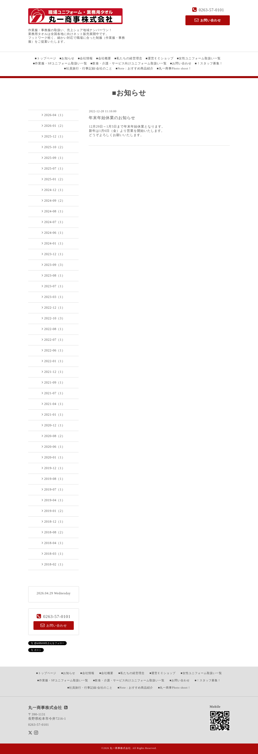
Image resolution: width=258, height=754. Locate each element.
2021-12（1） (53, 371)
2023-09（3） (53, 264)
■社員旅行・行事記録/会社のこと (88, 68)
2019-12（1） (53, 468)
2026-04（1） (53, 115)
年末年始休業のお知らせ (112, 117)
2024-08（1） (53, 211)
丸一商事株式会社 (120, 748)
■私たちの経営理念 (128, 58)
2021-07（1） (53, 393)
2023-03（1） (53, 297)
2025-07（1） (53, 168)
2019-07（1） (53, 489)
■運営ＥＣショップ (160, 58)
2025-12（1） (53, 136)
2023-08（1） (53, 275)
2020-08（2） (53, 436)
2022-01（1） (53, 361)
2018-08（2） (53, 532)
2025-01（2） (53, 179)
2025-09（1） (53, 157)
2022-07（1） (53, 339)
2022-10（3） (53, 318)
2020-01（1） (53, 457)
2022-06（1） (53, 350)
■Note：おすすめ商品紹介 (134, 68)
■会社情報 (85, 58)
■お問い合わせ (180, 63)
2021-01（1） (53, 414)
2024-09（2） (53, 200)
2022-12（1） (53, 307)
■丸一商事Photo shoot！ (174, 68)
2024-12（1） (53, 190)
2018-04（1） (53, 543)
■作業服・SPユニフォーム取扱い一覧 (60, 63)
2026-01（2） (53, 125)
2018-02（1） (53, 564)
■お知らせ (66, 58)
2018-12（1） (53, 521)
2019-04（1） (53, 500)
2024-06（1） (53, 232)
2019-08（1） (53, 478)
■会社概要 (103, 58)
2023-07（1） (53, 286)
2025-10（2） (53, 147)
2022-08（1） (53, 329)
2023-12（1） (53, 254)
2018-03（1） (53, 553)
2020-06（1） (53, 446)
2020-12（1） (53, 425)
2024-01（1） (53, 243)
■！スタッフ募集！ (209, 63)
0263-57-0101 (211, 10)
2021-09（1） (53, 382)
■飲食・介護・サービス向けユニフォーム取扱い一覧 (129, 63)
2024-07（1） (53, 222)
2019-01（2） (53, 511)
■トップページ (45, 58)
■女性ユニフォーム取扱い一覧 (199, 58)
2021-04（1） (53, 404)
